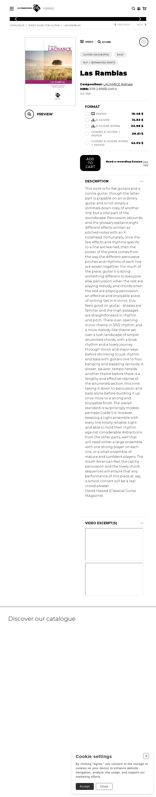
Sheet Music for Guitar (44, 25)
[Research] (133, 9)
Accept (85, 786)
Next (141, 24)
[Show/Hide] (141, 181)
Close (104, 786)
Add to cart (90, 163)
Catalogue (17, 25)
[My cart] (144, 9)
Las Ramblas (72, 25)
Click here (145, 163)
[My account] (138, 9)
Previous (122, 24)
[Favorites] (143, 42)
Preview (45, 114)
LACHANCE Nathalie (118, 84)
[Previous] (16, 19)
